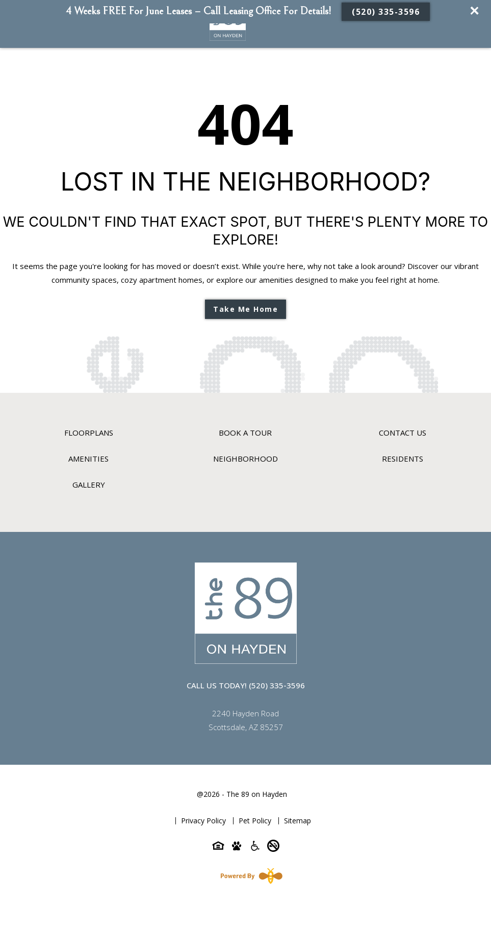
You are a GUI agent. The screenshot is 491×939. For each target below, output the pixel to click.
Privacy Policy (203, 820)
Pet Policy (255, 820)
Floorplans (88, 432)
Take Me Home (245, 309)
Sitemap (297, 820)
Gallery (88, 484)
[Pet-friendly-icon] (236, 847)
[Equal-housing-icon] (218, 847)
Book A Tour (245, 432)
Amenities (88, 458)
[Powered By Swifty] (249, 876)
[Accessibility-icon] (255, 847)
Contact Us (402, 432)
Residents (402, 458)
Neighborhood (245, 458)
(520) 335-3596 (386, 11)
